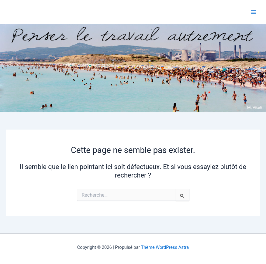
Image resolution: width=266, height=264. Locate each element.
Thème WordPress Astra (165, 247)
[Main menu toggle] (253, 12)
